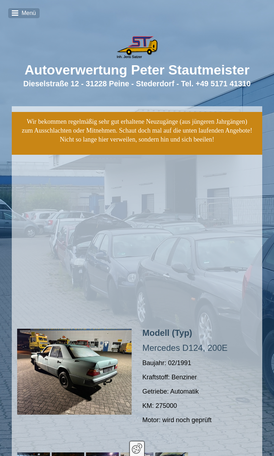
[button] (32, 406)
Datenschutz (224, 441)
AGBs (250, 441)
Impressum (192, 441)
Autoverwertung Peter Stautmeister (137, 69)
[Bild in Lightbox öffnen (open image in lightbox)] (74, 292)
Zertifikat (164, 441)
